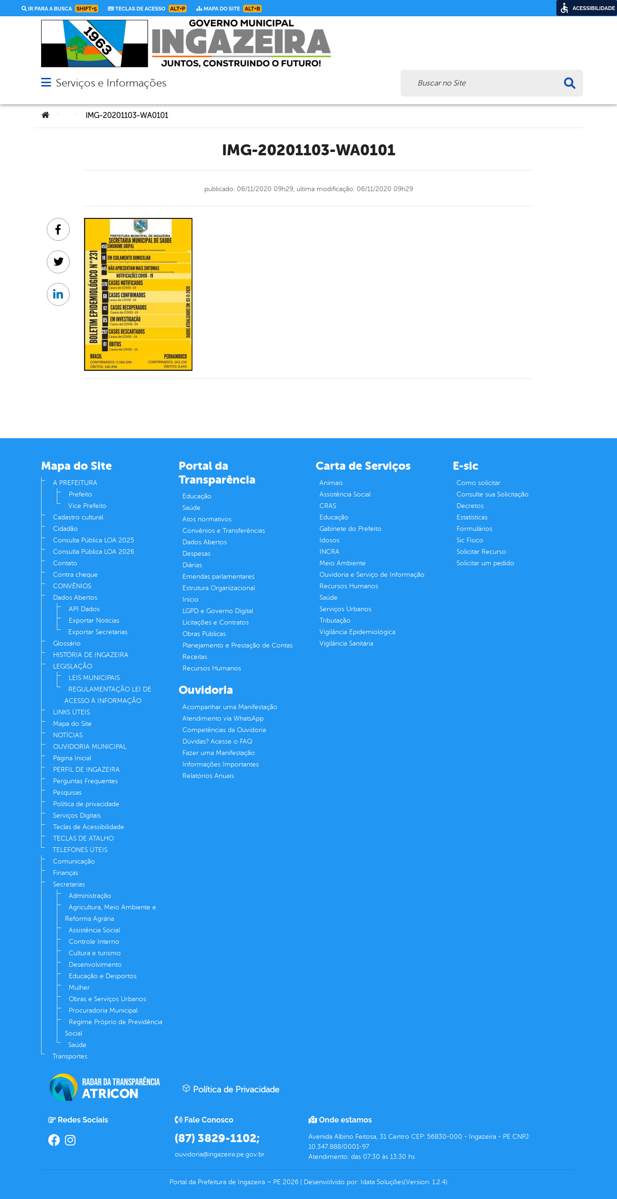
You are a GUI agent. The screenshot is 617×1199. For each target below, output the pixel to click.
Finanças (65, 872)
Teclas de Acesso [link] (147, 8)
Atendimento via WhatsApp (223, 718)
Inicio (190, 599)
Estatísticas (472, 517)
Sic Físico (470, 540)
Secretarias (69, 884)
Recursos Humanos (211, 668)
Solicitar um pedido (485, 563)
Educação (197, 496)
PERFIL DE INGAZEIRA (86, 769)
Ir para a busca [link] (59, 8)
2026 (289, 1182)
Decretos (470, 505)
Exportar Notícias (94, 620)
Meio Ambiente (342, 563)
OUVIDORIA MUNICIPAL (90, 746)
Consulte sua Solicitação (493, 494)
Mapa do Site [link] (229, 8)
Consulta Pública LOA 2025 (93, 540)
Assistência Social (94, 930)
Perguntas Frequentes (85, 781)
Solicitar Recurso (481, 551)
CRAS (327, 505)
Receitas (194, 656)
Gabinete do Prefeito (350, 528)
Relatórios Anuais (208, 775)
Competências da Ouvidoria (224, 730)
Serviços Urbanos (345, 609)
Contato (65, 563)
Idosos (329, 540)
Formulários (474, 528)
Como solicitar (478, 482)
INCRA (329, 551)
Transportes (70, 1056)
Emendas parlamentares (218, 576)
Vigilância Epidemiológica (357, 632)
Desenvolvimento (95, 964)
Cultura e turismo (95, 953)
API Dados (84, 609)
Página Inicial (72, 758)
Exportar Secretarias (98, 632)
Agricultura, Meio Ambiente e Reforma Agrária (110, 913)
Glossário (67, 643)
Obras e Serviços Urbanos (107, 999)
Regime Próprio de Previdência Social (113, 1027)
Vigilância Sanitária (346, 643)
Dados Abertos (75, 597)
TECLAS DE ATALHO (83, 838)
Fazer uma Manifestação (218, 752)
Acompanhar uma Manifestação (229, 707)
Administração (90, 895)
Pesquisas (67, 792)
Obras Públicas (204, 633)
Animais (331, 482)
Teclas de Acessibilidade (88, 827)
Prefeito (80, 494)
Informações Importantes (220, 764)
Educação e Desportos (103, 976)
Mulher (79, 987)
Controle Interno (94, 941)
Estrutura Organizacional (218, 588)
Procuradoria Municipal (103, 1010)
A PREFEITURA (75, 482)
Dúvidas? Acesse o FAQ (217, 741)
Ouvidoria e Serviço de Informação (372, 574)
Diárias (192, 565)
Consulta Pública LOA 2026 (93, 551)
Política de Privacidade (230, 1089)
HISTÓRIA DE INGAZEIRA (90, 655)
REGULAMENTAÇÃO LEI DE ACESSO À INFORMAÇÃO (107, 695)
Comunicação (74, 861)
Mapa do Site (72, 723)
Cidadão (65, 528)
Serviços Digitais (77, 815)
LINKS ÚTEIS (71, 712)
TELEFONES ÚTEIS (80, 849)
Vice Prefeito (87, 505)
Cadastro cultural (78, 517)
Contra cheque (75, 574)
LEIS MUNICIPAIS (94, 677)
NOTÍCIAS (68, 735)
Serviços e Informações (111, 83)
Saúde (77, 1044)
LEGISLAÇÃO (72, 666)
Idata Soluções (382, 1182)
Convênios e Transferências (223, 530)
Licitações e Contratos (215, 622)
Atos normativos (207, 519)
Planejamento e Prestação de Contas (237, 645)
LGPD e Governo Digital (217, 611)
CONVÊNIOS (72, 586)
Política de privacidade (86, 804)
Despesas (196, 553)
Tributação (335, 620)
